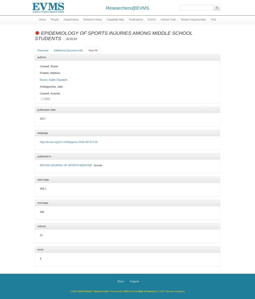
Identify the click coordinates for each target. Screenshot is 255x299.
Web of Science (146, 291)
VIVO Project (85, 291)
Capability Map (115, 19)
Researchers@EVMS (127, 8)
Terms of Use (101, 291)
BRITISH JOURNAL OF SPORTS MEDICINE (66, 165)
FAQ (213, 19)
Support (134, 281)
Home (42, 19)
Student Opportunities (193, 19)
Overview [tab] (42, 50)
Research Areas (92, 19)
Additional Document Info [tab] (68, 50)
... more (45, 99)
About (120, 281)
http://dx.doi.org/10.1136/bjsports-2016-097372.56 (69, 142)
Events (152, 19)
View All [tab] (92, 50)
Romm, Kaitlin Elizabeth (53, 79)
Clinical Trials (168, 19)
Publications (136, 19)
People (55, 19)
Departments (71, 19)
